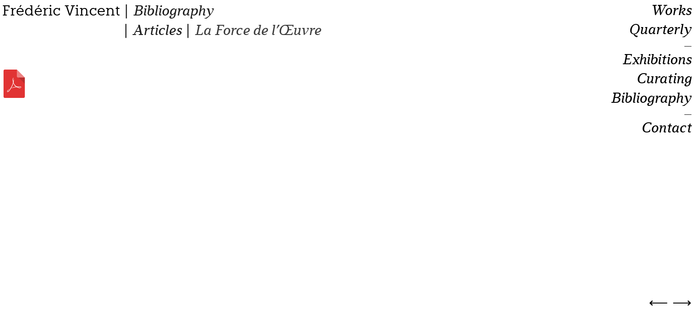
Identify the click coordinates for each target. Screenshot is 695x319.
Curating (663, 78)
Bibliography (173, 10)
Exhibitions (656, 59)
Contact (666, 128)
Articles (157, 30)
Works (670, 10)
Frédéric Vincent (61, 10)
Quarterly (660, 29)
